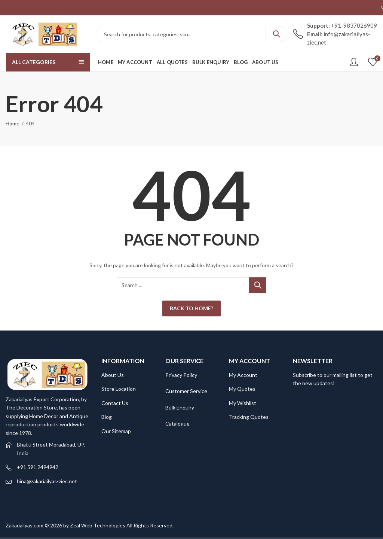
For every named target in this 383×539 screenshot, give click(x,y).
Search (276, 34)
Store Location (118, 389)
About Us (112, 375)
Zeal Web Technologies (97, 525)
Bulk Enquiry (179, 407)
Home (12, 123)
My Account (243, 375)
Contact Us (114, 403)
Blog (106, 417)
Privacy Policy (181, 375)
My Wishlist (242, 403)
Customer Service (186, 391)
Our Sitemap (116, 431)
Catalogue (177, 423)
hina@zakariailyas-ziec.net (47, 481)
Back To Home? (191, 308)
